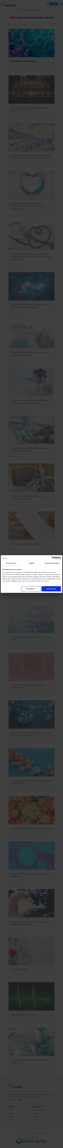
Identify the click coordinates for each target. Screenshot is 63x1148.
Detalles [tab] (31, 563)
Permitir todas (51, 588)
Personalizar (31, 588)
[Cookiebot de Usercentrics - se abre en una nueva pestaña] (53, 558)
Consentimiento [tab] (11, 563)
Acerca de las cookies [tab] (52, 563)
